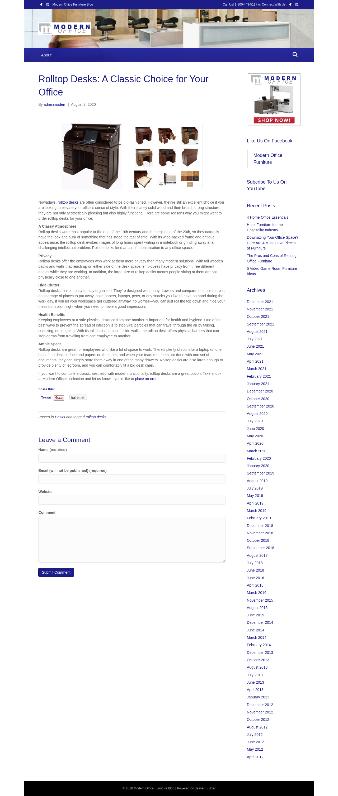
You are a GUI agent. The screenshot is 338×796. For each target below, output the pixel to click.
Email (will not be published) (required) (72, 470)
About (46, 55)
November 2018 (260, 533)
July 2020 (255, 421)
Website (45, 492)
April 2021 (255, 361)
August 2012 (257, 727)
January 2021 (258, 384)
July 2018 (255, 563)
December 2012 (260, 705)
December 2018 (260, 526)
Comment (46, 512)
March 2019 (256, 511)
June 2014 (255, 630)
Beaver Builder (205, 788)
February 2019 (259, 518)
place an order (146, 379)
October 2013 (258, 660)
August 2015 (257, 608)
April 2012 (255, 757)
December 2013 (260, 652)
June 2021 (255, 346)
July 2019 (255, 488)
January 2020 (258, 466)
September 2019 (260, 473)
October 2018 (258, 540)
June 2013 (255, 682)
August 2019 (257, 481)
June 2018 (255, 570)
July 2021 (255, 339)
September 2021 (260, 324)
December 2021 (260, 302)
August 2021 (257, 331)
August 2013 (257, 667)
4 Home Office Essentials (267, 217)
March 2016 (256, 593)
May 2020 (255, 436)
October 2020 (258, 399)
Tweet (46, 398)
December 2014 (260, 622)
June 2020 (255, 428)
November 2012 (260, 712)
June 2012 (255, 742)
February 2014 (259, 645)
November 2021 (260, 309)
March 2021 (256, 369)
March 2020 (256, 451)
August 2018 (257, 555)
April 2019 (255, 503)
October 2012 (258, 719)
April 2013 (255, 690)
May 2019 (255, 495)
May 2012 (255, 749)
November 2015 (260, 600)
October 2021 (258, 316)
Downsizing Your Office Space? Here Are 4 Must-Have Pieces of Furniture (272, 242)
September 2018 (260, 548)
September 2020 (260, 406)
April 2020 (255, 443)
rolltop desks (68, 202)
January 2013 (258, 697)
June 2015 (255, 615)
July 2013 (255, 675)
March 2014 (256, 637)
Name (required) (52, 450)
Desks (60, 417)
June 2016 (255, 578)
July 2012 (255, 734)
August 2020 (257, 413)
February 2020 (259, 458)
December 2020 (260, 391)
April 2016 (255, 585)
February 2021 (259, 376)
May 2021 (255, 354)
